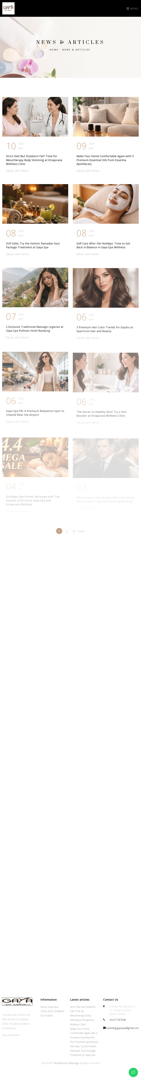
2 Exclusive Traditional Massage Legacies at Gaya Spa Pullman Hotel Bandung (34, 330)
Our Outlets (46, 1015)
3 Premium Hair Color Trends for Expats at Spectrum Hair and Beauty (104, 332)
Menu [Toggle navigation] (133, 8)
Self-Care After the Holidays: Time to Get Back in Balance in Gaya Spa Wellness (103, 246)
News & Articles (76, 49)
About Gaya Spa (49, 1007)
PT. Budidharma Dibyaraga (64, 1063)
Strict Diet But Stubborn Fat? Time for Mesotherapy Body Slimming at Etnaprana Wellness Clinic (34, 160)
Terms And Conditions (52, 1011)
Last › (82, 531)
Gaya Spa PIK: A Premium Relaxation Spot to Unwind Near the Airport (35, 416)
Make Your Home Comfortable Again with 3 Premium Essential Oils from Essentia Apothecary (105, 160)
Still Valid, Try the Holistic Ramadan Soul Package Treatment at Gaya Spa (33, 246)
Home (54, 49)
